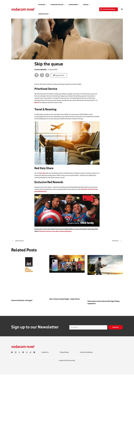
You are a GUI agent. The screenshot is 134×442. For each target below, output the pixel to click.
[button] (108, 5)
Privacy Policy (64, 352)
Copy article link (58, 75)
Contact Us (45, 352)
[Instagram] (27, 352)
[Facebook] (12, 352)
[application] (44, 4)
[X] (19, 352)
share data (42, 173)
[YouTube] (15, 352)
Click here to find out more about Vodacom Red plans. (55, 231)
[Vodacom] (34, 352)
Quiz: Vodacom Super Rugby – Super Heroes (64, 299)
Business (77, 4)
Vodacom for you (89, 4)
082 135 (36, 102)
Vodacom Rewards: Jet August (21, 300)
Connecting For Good (53, 4)
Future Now (40, 4)
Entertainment (67, 4)
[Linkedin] (23, 352)
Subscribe (115, 327)
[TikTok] (30, 352)
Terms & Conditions (86, 352)
